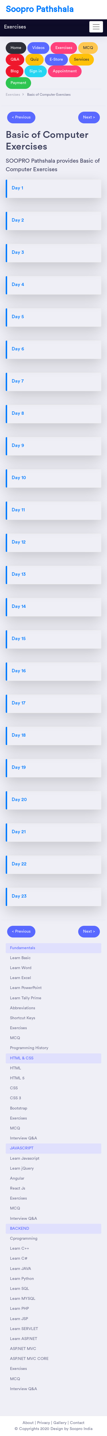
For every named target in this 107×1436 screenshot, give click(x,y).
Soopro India (81, 1429)
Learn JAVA (20, 1269)
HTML (15, 1068)
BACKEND (19, 1229)
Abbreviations (22, 1008)
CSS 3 (15, 1098)
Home (16, 48)
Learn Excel (20, 978)
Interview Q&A (23, 1138)
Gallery (59, 1423)
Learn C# (18, 1259)
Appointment (65, 71)
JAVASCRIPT (21, 1148)
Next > (89, 117)
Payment (18, 83)
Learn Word (20, 968)
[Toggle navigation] (96, 26)
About (28, 1423)
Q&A (15, 60)
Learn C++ (19, 1249)
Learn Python (22, 1279)
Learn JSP (19, 1319)
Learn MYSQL (22, 1299)
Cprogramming (23, 1239)
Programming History (29, 1048)
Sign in (35, 71)
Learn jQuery (22, 1169)
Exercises (15, 26)
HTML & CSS (21, 1058)
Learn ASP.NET (23, 1339)
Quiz (34, 60)
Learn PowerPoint (26, 988)
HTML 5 (17, 1078)
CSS (14, 1088)
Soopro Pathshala (40, 9)
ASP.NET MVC (23, 1349)
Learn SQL (19, 1289)
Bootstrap (18, 1108)
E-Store (56, 60)
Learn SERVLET (24, 1329)
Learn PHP (19, 1309)
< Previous (21, 117)
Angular (17, 1178)
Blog (15, 71)
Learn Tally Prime (25, 998)
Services (81, 60)
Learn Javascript (24, 1159)
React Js (17, 1188)
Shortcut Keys (22, 1018)
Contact (77, 1423)
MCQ (88, 48)
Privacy (43, 1423)
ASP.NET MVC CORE (29, 1359)
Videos (38, 48)
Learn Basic (20, 958)
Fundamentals (22, 948)
